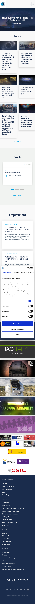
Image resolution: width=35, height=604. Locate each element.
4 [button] (21, 189)
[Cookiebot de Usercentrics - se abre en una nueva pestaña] (26, 268)
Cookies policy (6, 541)
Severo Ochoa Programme (10, 522)
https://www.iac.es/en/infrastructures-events (17, 387)
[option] (17, 173)
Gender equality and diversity (10, 511)
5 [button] (23, 189)
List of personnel (7, 489)
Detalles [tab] (16, 272)
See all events (17, 195)
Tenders (4, 555)
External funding (7, 519)
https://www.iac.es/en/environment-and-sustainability (17, 406)
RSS (3, 560)
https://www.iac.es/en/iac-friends (5, 444)
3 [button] (18, 189)
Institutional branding (8, 558)
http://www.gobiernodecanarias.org (9, 461)
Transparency (6, 505)
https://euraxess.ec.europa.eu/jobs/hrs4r (17, 444)
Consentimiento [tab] (6, 272)
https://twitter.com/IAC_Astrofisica (7, 589)
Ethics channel (6, 566)
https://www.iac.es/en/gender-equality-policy (17, 424)
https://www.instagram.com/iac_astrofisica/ (14, 589)
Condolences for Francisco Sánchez (13, 569)
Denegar (17, 334)
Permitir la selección (18, 329)
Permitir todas (17, 323)
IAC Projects (6, 517)
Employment (6, 552)
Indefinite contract (11, 224)
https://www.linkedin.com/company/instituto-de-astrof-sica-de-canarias (17, 589)
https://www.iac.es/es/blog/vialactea (28, 589)
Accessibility (6, 544)
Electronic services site (9, 563)
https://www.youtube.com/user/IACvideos (21, 589)
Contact (4, 483)
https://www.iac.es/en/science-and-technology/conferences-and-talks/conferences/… (17, 368)
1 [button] (12, 189)
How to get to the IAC (8, 486)
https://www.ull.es (23, 461)
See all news (17, 141)
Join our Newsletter (17, 579)
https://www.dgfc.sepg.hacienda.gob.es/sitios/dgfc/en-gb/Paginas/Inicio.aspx (17, 437)
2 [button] (16, 189)
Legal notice (6, 539)
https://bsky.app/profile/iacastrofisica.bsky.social (24, 589)
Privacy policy (6, 536)
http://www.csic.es (17, 471)
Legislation (5, 502)
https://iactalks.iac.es (17, 349)
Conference (8, 171)
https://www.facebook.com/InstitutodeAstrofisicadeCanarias (10, 589)
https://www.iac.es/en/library (5, 437)
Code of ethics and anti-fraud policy (13, 508)
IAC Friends (5, 525)
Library (4, 492)
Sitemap (4, 533)
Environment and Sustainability (11, 514)
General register (7, 495)
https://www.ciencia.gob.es (17, 451)
